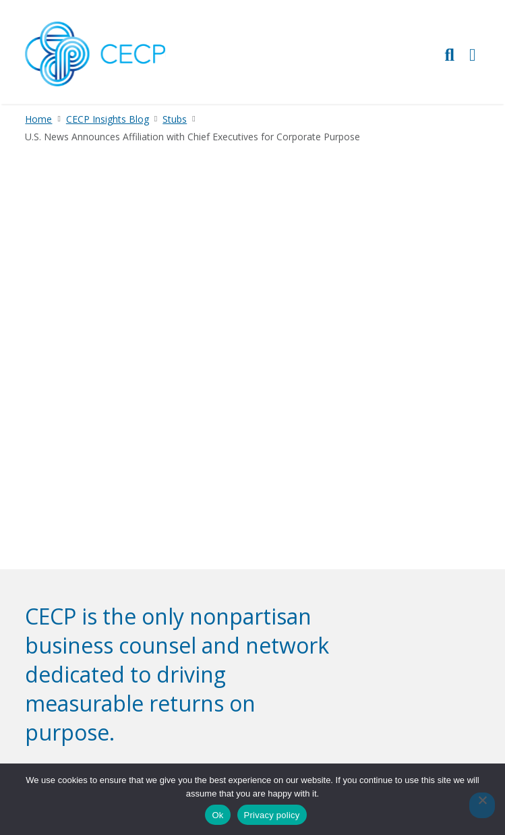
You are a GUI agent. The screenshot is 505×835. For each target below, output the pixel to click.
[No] (482, 805)
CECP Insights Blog (107, 119)
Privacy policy (272, 815)
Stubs (174, 119)
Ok (217, 815)
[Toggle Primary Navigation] (472, 54)
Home (38, 119)
